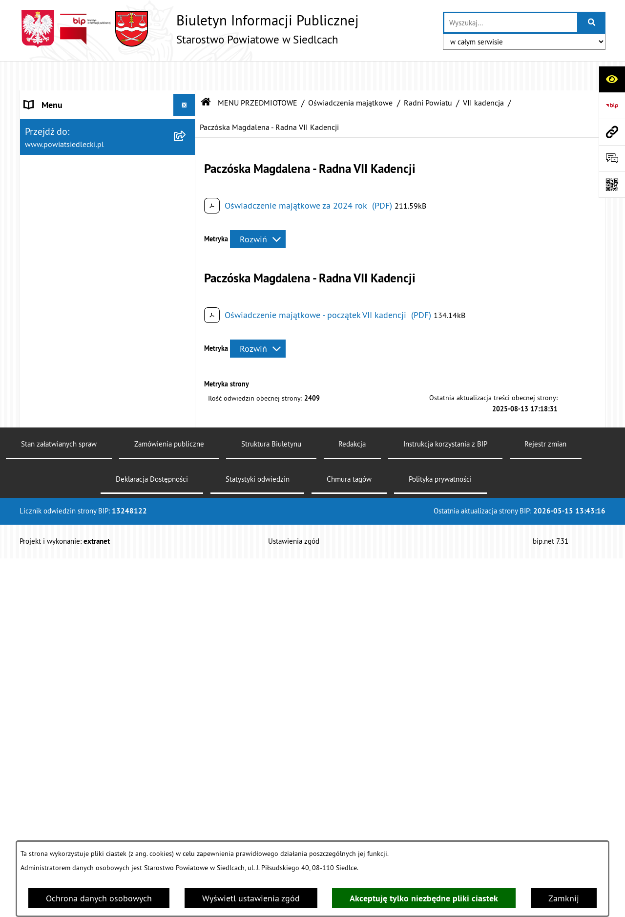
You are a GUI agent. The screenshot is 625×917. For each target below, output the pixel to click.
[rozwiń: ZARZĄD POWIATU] (186, 163)
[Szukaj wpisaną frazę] (592, 23)
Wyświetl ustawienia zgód (251, 898)
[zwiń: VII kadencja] (186, 785)
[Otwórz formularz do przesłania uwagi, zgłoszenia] (612, 158)
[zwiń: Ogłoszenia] (186, 348)
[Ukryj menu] (184, 75)
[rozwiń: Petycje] (186, 671)
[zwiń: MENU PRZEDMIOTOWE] (186, 207)
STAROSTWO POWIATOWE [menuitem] (73, 97)
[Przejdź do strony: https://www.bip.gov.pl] (612, 105)
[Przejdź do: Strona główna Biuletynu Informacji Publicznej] (206, 73)
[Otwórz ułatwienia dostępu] (612, 79)
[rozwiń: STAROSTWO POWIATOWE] (186, 97)
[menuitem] (107, 235)
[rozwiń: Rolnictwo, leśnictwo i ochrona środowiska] (186, 475)
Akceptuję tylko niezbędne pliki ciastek (424, 898)
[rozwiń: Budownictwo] (186, 405)
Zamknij (563, 898)
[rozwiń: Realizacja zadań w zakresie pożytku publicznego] (186, 517)
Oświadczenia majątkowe (350, 73)
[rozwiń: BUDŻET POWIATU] (186, 185)
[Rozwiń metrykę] (258, 210)
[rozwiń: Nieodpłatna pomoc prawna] (186, 263)
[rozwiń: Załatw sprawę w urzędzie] (186, 235)
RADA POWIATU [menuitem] (54, 141)
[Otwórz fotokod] (612, 184)
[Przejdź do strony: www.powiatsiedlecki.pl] (612, 132)
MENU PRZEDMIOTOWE (257, 73)
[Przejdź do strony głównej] (189, 29)
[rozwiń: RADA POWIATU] (186, 141)
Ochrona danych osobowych (99, 898)
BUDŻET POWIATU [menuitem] (59, 185)
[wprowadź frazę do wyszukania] (511, 23)
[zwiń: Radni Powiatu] (186, 756)
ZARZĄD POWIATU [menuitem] (59, 163)
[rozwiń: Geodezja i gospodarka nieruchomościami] (186, 434)
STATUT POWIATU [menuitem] (58, 119)
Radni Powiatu (428, 73)
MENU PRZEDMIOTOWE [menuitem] (68, 207)
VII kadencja (483, 73)
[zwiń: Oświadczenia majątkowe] (186, 728)
